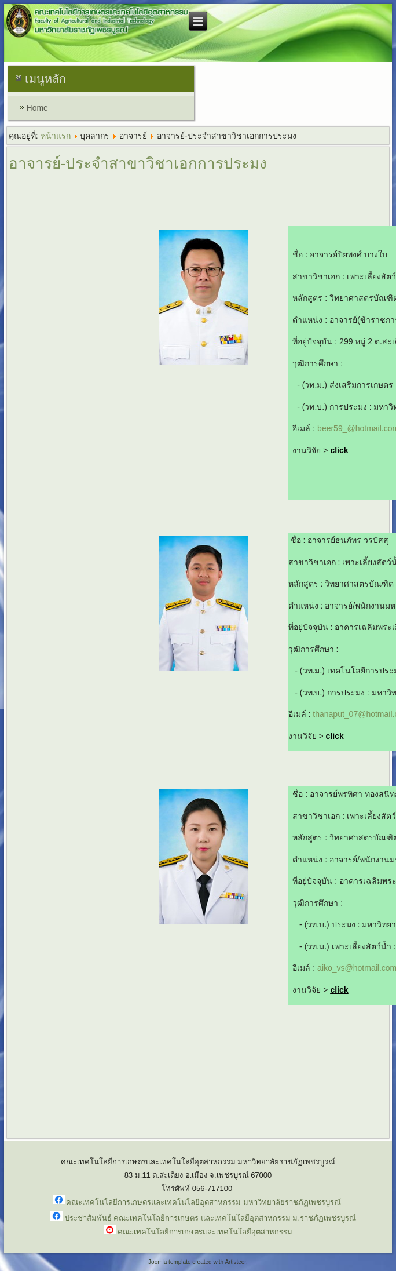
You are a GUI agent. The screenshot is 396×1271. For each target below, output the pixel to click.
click (339, 450)
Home (37, 107)
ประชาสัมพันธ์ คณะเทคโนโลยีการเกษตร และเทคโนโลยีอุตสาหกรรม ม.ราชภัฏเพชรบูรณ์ (210, 1218)
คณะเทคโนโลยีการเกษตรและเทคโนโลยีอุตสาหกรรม (205, 1232)
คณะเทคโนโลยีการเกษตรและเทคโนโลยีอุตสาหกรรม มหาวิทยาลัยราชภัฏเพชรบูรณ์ (203, 1202)
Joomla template (169, 1262)
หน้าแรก (56, 135)
